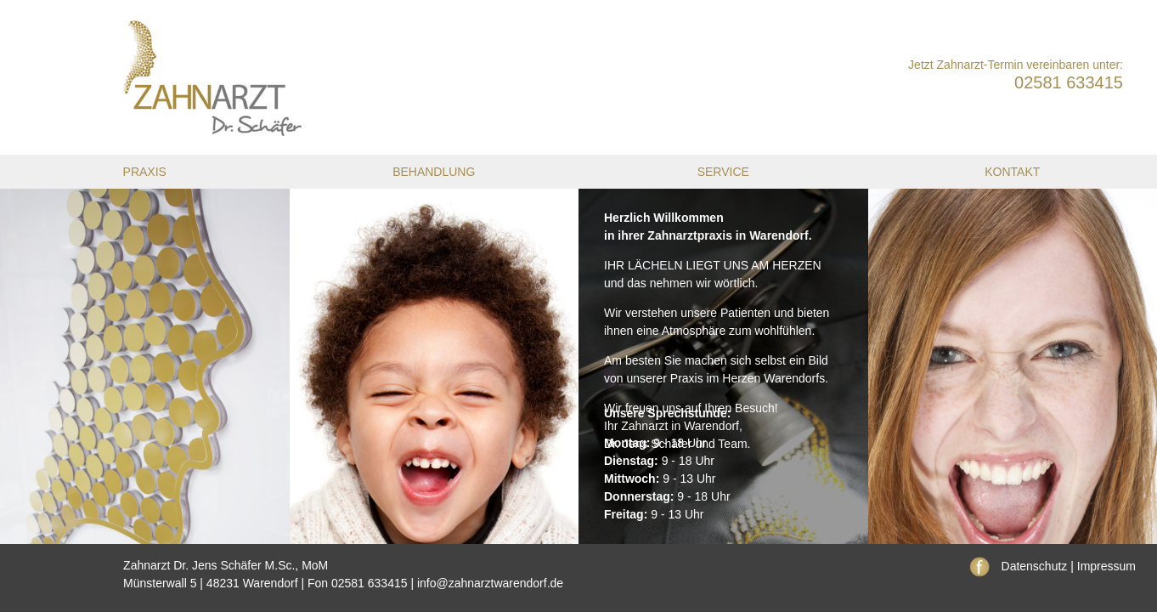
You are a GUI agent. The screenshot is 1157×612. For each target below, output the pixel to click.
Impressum (1106, 566)
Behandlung (433, 171)
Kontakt (1012, 171)
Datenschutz (1035, 566)
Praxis (144, 171)
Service (723, 171)
